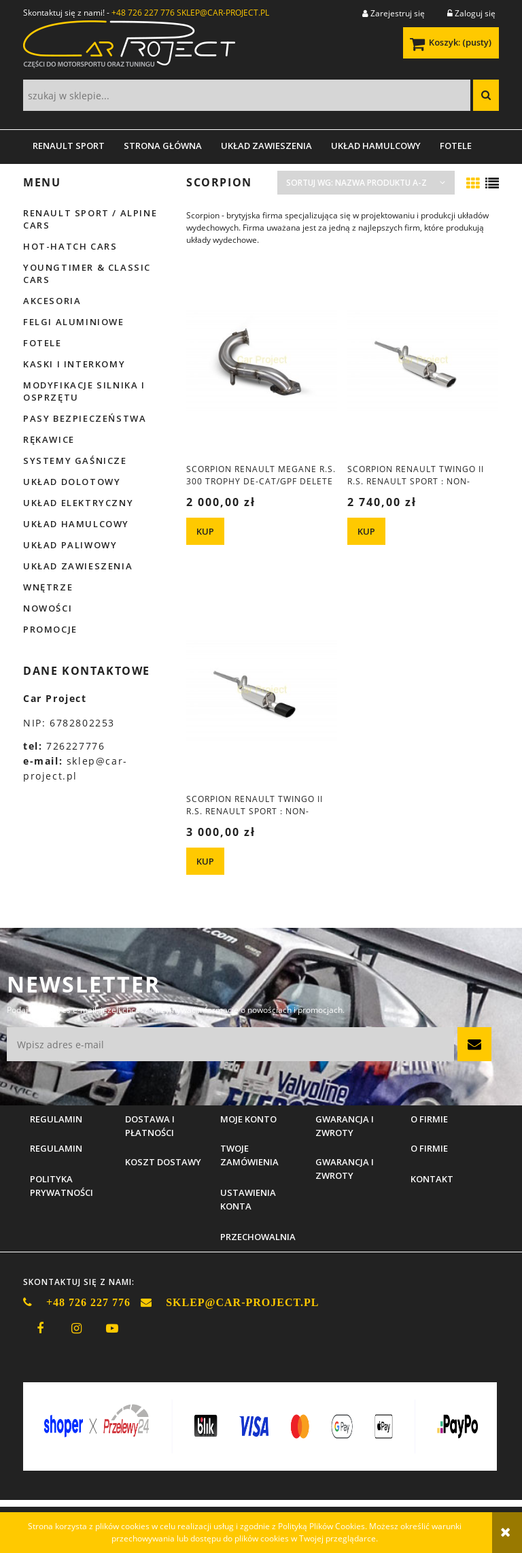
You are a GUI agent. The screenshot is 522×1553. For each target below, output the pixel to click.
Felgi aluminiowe (73, 322)
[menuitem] (68, 145)
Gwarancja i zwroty (344, 1169)
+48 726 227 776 (143, 12)
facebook (40, 1329)
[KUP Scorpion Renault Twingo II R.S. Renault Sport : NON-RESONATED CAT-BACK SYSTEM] (366, 531)
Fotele (42, 343)
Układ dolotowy (71, 481)
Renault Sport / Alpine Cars (90, 219)
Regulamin (56, 1148)
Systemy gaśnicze (75, 460)
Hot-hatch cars (70, 246)
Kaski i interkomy (74, 364)
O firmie (429, 1148)
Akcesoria (52, 301)
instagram (76, 1329)
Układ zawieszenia (78, 566)
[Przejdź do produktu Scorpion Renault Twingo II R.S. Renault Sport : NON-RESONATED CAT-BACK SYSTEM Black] (261, 690)
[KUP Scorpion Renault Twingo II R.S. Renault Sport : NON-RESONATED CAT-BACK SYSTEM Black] (205, 861)
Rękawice (49, 439)
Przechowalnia (258, 1237)
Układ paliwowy (70, 545)
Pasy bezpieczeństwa (84, 418)
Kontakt (432, 1179)
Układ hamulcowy (76, 524)
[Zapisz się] (474, 1044)
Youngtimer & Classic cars (87, 273)
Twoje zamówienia (249, 1155)
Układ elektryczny (78, 503)
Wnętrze (48, 587)
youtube (112, 1329)
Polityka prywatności (61, 1186)
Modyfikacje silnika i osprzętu (84, 391)
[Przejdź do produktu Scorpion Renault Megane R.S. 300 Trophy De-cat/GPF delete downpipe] (261, 360)
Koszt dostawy (163, 1162)
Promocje (50, 629)
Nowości (47, 608)
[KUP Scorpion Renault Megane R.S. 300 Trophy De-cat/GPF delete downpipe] (205, 531)
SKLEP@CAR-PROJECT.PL (223, 12)
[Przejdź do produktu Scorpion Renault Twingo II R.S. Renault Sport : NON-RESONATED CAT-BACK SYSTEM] (422, 360)
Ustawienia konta (248, 1199)
